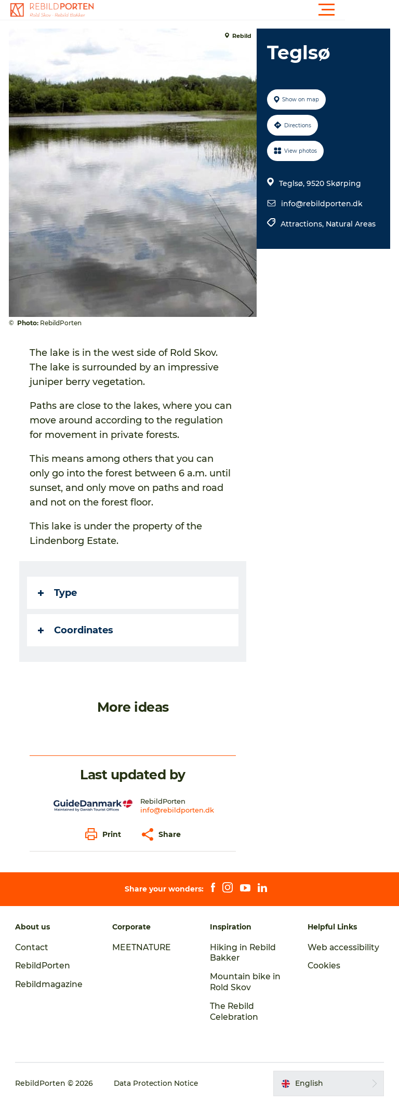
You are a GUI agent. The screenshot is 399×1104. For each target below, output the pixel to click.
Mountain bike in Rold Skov (245, 982)
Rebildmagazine (50, 984)
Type (58, 592)
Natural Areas (350, 224)
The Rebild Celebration (235, 1011)
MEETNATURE (142, 947)
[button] (246, 10)
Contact (33, 947)
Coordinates (77, 630)
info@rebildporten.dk (321, 203)
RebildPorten (44, 965)
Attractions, (302, 224)
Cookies (323, 965)
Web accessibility (343, 947)
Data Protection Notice (157, 1083)
